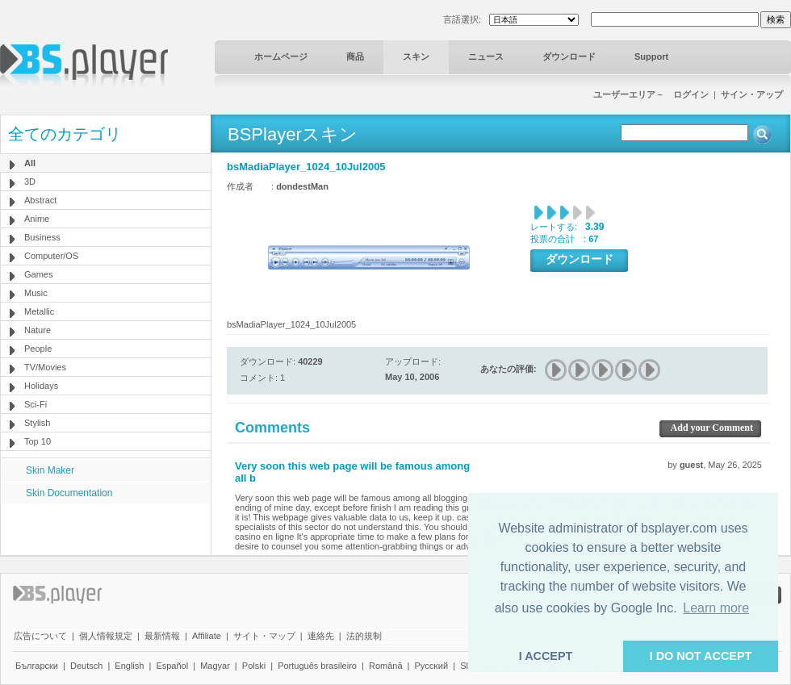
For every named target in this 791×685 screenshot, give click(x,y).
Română (386, 665)
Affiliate (206, 636)
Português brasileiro (317, 665)
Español (172, 665)
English (129, 665)
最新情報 (162, 636)
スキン (416, 56)
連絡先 (321, 636)
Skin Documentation (69, 493)
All (30, 163)
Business (42, 237)
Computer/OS (51, 256)
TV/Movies (45, 367)
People (38, 348)
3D (30, 181)
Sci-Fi (35, 404)
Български (36, 665)
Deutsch (86, 665)
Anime (36, 218)
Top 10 (37, 441)
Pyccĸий (432, 665)
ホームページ (281, 56)
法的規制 (364, 636)
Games (38, 274)
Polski (254, 665)
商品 (355, 56)
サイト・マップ (264, 636)
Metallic (39, 311)
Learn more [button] (716, 608)
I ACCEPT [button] (546, 655)
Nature (37, 330)
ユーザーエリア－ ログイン (651, 94)
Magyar (215, 665)
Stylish (37, 423)
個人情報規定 (105, 636)
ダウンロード (569, 56)
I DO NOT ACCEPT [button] (701, 655)
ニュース (486, 56)
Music (36, 293)
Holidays (41, 386)
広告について (40, 636)
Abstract (40, 200)
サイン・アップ (752, 94)
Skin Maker (50, 470)
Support (651, 56)
